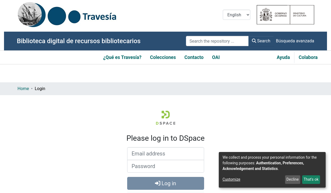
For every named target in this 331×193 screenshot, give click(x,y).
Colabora (308, 57)
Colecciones (163, 57)
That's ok (310, 179)
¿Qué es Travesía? (122, 57)
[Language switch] (236, 15)
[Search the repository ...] (217, 41)
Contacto (194, 57)
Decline (292, 179)
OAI (216, 57)
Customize (231, 179)
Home (23, 88)
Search (261, 40)
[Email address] (165, 153)
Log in (165, 183)
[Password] (165, 166)
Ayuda (283, 57)
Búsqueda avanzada (295, 40)
